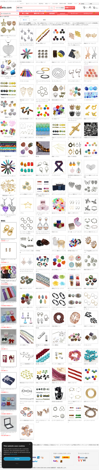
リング (33, 10)
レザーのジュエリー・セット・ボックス (42, 213)
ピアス (24, 10)
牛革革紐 (38, 250)
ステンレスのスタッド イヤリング (43, 421)
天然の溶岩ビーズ (56, 326)
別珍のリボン (55, 232)
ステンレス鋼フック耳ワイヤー (27, 138)
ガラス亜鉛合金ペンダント (74, 269)
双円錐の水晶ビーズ (72, 250)
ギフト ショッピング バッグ (58, 194)
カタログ (62, 13)
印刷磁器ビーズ (71, 307)
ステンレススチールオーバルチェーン (27, 402)
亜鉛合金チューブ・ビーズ (90, 213)
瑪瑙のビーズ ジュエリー (8, 97)
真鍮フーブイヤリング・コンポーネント (91, 308)
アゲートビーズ (87, 81)
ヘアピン (22, 213)
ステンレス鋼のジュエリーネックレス (91, 63)
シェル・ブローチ (40, 10)
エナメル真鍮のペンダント (26, 194)
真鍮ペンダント (8, 57)
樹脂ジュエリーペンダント (74, 345)
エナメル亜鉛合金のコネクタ (27, 420)
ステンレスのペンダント (74, 81)
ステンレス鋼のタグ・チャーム (75, 195)
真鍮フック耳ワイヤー (73, 213)
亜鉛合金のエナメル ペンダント (27, 327)
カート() (88, 7)
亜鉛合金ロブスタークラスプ (27, 382)
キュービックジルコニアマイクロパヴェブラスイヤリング (43, 232)
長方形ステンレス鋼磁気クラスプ (43, 345)
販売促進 (52, 13)
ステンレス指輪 (71, 326)
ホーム (21, 16)
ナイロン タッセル (24, 81)
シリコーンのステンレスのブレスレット (59, 308)
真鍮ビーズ (8, 117)
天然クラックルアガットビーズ (59, 138)
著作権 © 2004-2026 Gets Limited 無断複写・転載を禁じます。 (49, 467)
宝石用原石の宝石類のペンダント (27, 63)
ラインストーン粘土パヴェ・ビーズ (27, 308)
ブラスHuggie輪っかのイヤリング (91, 251)
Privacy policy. (13, 454)
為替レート (47, 3)
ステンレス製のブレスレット (91, 232)
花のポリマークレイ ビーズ (58, 213)
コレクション (74, 13)
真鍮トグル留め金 (72, 156)
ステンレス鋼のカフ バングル (59, 250)
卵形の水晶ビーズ (40, 288)
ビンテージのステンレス (58, 420)
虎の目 (37, 156)
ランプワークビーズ (89, 382)
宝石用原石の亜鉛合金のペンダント (75, 176)
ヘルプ (75, 3)
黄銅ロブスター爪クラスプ (42, 175)
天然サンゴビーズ (72, 382)
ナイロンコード (87, 345)
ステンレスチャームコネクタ (91, 194)
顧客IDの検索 (62, 3)
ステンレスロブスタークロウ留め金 (43, 327)
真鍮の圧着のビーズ (89, 269)
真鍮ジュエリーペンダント (90, 118)
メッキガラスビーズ (89, 100)
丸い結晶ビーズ (55, 118)
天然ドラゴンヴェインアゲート (75, 421)
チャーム (29, 10)
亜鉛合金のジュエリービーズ (27, 439)
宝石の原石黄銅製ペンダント (27, 118)
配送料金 (41, 3)
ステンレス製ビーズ (40, 62)
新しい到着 (25, 13)
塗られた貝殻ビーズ (40, 43)
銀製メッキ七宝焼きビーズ (90, 288)
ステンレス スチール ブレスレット (43, 81)
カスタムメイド (88, 13)
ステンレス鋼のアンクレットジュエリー (75, 402)
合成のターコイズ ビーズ (90, 364)
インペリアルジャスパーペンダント (43, 270)
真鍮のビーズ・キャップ (90, 43)
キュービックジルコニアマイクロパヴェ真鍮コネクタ (75, 44)
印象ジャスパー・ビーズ (26, 288)
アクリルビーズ (8, 136)
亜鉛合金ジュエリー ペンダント (27, 100)
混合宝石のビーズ (72, 100)
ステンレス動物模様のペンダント (27, 364)
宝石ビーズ (8, 156)
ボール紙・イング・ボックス (75, 232)
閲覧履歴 (70, 3)
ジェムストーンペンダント (8, 176)
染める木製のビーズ (56, 269)
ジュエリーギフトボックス (74, 62)
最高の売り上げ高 (39, 13)
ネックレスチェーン (56, 81)
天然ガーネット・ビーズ (58, 382)
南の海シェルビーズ (40, 364)
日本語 (82, 3)
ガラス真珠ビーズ (24, 345)
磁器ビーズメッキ (40, 401)
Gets (5, 7)
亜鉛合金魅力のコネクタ (58, 100)
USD (91, 3)
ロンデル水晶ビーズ (40, 137)
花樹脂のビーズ (87, 156)
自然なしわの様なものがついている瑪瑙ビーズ (43, 195)
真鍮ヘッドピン (55, 156)
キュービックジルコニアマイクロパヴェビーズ (75, 119)
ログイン (22, 3)
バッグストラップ (56, 175)
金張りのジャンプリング (90, 401)
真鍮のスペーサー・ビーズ (58, 62)
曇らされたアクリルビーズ (42, 118)
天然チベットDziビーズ (89, 326)
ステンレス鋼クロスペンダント (75, 138)
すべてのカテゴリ (6, 13)
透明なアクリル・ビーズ (58, 288)
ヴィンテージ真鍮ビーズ (58, 364)
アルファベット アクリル (58, 43)
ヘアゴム (70, 364)
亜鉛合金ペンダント (8, 195)
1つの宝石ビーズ (24, 156)
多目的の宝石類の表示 (57, 401)
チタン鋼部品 (55, 345)
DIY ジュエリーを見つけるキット (75, 289)
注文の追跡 (55, 3)
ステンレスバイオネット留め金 (27, 251)
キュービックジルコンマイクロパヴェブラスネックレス (27, 270)
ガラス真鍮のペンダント (26, 175)
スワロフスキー (49, 10)
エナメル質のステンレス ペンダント (43, 308)
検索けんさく (70, 7)
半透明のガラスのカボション (91, 137)
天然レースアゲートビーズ (42, 382)
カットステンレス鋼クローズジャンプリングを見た (27, 232)
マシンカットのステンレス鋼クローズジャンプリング (43, 100)
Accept (17, 458)
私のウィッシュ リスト (31, 3)
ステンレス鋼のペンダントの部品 (91, 176)
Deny (17, 463)
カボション (19, 10)
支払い (97, 8)
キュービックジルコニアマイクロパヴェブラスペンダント (27, 44)
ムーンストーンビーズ (89, 420)
